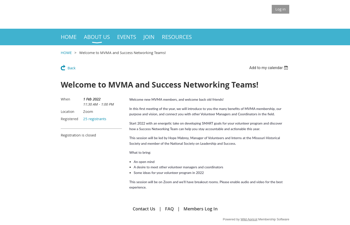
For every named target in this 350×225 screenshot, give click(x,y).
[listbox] (269, 68)
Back (72, 67)
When (65, 99)
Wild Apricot (249, 219)
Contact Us (144, 209)
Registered (69, 119)
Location (67, 111)
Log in (280, 9)
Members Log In (201, 209)
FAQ (169, 209)
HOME (66, 52)
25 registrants (94, 118)
